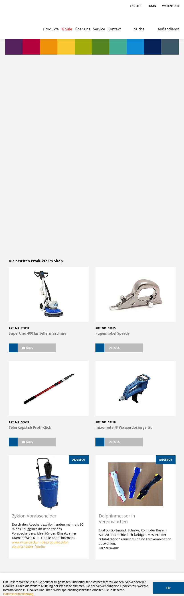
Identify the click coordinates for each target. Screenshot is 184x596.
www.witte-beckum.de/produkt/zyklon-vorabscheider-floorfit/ (41, 382)
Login (152, 6)
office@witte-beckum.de (43, 462)
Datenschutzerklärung (18, 594)
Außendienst (168, 29)
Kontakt (114, 29)
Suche (139, 29)
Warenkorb (170, 6)
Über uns (82, 29)
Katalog (117, 515)
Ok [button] (168, 588)
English (136, 6)
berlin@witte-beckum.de (43, 531)
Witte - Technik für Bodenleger (20, 18)
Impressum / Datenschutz (33, 562)
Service (99, 29)
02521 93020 (35, 458)
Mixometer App (152, 443)
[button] (35, 594)
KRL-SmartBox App (118, 447)
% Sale (66, 29)
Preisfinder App (80, 443)
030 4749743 (35, 526)
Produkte (51, 29)
